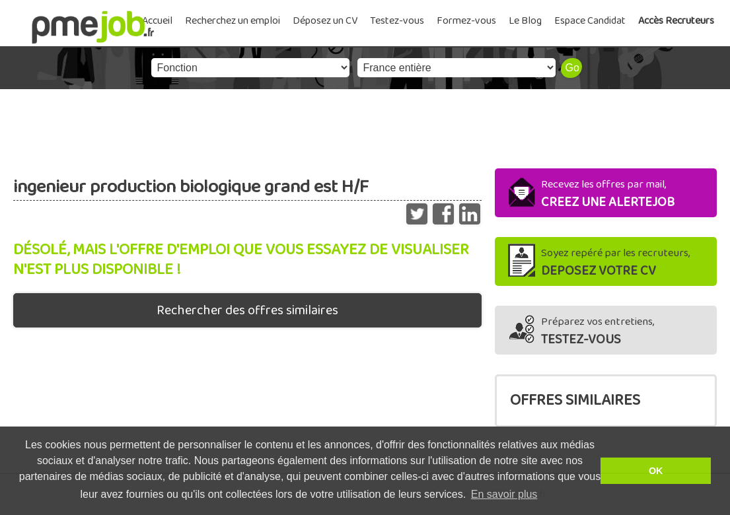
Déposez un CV (325, 21)
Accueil (157, 21)
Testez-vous (397, 21)
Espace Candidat (590, 21)
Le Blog (525, 21)
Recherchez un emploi (232, 21)
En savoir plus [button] (504, 494)
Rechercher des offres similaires (247, 310)
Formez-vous (466, 21)
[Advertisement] (365, 125)
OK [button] (656, 470)
